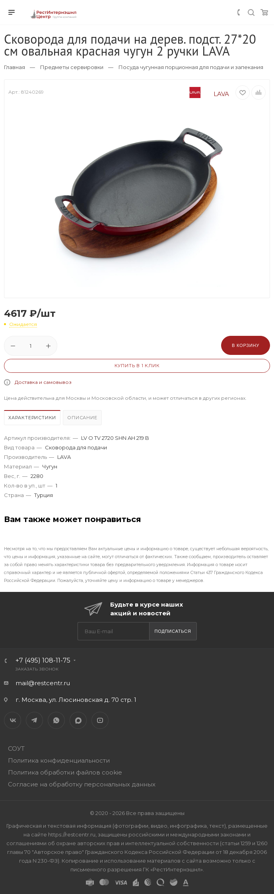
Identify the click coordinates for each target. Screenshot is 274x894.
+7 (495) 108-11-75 (43, 660)
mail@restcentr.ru (43, 683)
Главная (14, 67)
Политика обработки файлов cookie (65, 772)
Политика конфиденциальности (59, 760)
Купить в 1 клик (137, 365)
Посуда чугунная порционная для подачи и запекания (191, 67)
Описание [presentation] (82, 417)
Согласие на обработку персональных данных (81, 784)
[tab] (32, 418)
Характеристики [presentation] (32, 417)
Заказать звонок (37, 669)
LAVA (202, 94)
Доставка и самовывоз (43, 382)
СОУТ (16, 748)
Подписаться (172, 631)
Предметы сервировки (71, 67)
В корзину (245, 345)
